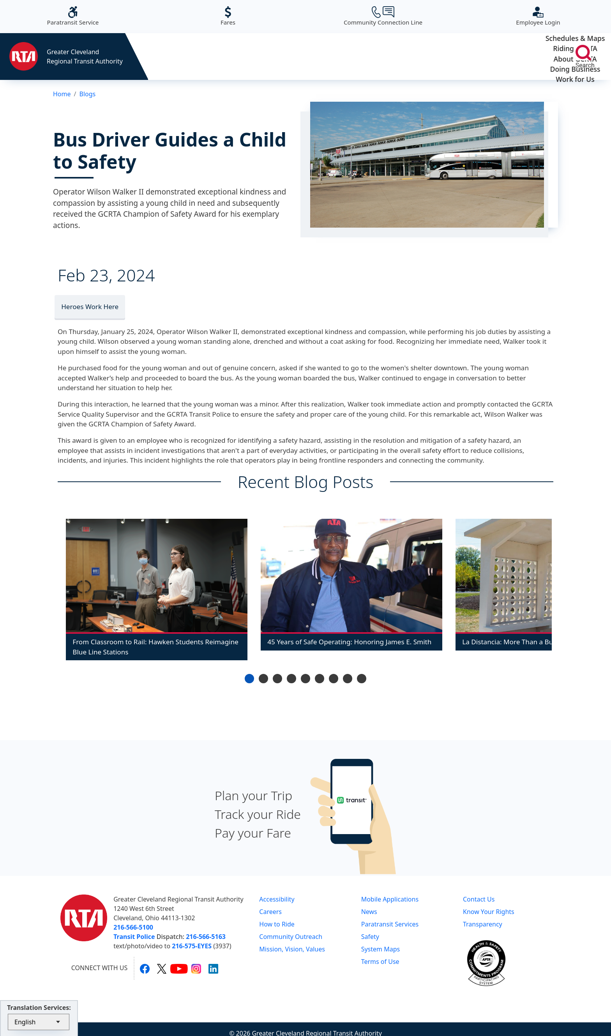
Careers (270, 911)
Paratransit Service (73, 16)
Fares (228, 16)
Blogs (87, 94)
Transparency (482, 924)
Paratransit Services (390, 924)
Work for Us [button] (514, 56)
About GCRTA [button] (351, 56)
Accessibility (276, 899)
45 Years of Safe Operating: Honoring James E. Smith (349, 641)
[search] (583, 52)
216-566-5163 (206, 936)
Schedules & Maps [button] (189, 56)
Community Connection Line (383, 16)
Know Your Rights (488, 911)
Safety (370, 936)
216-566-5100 (133, 927)
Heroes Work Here (89, 306)
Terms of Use (380, 961)
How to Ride (277, 924)
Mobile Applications (390, 899)
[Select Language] (38, 1022)
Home (62, 94)
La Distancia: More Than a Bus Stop (517, 641)
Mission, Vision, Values (292, 949)
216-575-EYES (192, 946)
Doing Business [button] (433, 56)
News (369, 911)
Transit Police (134, 936)
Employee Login (538, 16)
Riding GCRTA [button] (270, 56)
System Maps (380, 949)
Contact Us (478, 899)
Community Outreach (290, 936)
